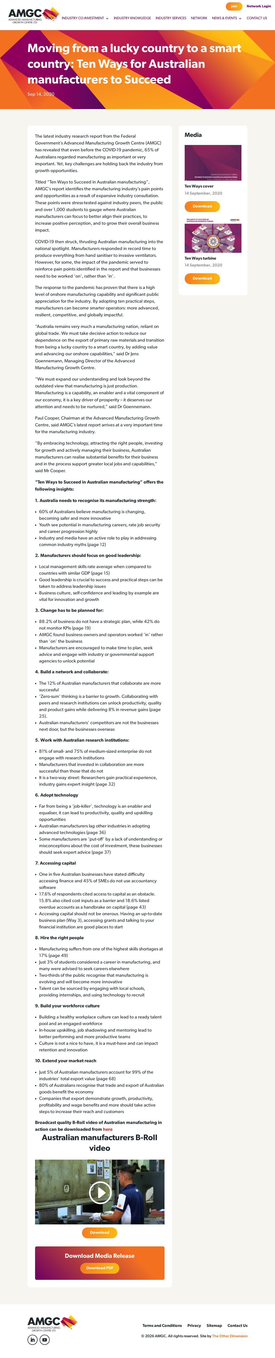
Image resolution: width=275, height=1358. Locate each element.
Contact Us (257, 18)
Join (234, 6)
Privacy (194, 1326)
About (51, 18)
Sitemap (214, 1326)
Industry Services (171, 18)
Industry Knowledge (132, 18)
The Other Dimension (230, 1336)
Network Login (259, 6)
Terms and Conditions (162, 1326)
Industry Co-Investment (83, 18)
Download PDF (99, 1268)
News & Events (224, 18)
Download (99, 1233)
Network (199, 18)
